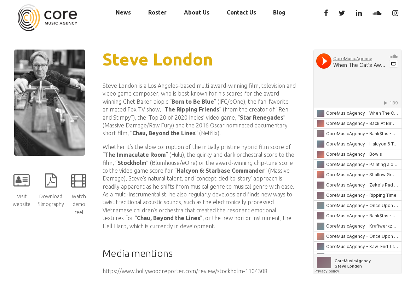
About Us (196, 12)
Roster (157, 12)
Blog (279, 12)
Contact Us (241, 12)
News (123, 12)
